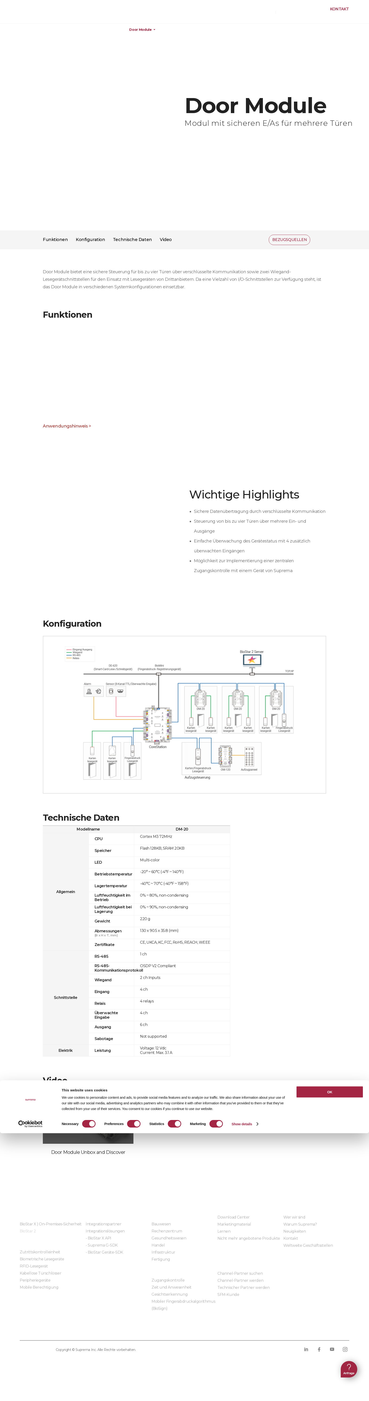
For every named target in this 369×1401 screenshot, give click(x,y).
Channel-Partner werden (240, 1280)
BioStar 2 (28, 1231)
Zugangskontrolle (168, 1280)
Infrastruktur (163, 1252)
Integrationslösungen (105, 1231)
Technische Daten (132, 239)
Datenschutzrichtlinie (44, 1331)
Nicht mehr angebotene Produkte (248, 1238)
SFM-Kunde (228, 1294)
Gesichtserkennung (170, 1294)
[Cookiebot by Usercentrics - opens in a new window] (30, 1391)
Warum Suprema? (300, 1224)
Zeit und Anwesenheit (172, 1287)
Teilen (319, 239)
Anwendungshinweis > (67, 426)
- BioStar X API (98, 1238)
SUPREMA (26, 13)
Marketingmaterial (234, 1224)
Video (166, 239)
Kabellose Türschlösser (40, 1273)
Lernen (224, 1231)
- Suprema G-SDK (102, 1245)
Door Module (140, 30)
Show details (242, 1392)
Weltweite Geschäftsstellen (308, 1245)
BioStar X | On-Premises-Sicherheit (50, 1224)
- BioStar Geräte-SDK (104, 1252)
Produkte (31, 30)
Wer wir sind (294, 1217)
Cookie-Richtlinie (96, 1331)
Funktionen (55, 239)
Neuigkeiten (294, 1231)
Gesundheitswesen (169, 1238)
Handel (158, 1245)
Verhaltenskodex (176, 1331)
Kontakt (339, 9)
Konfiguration (90, 239)
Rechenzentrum (167, 1231)
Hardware (65, 30)
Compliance (136, 1331)
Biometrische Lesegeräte (42, 1259)
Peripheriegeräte (104, 30)
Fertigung (161, 1259)
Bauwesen (161, 1224)
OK (329, 1360)
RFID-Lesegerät (34, 1266)
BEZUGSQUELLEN (258, 12)
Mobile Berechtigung (39, 1287)
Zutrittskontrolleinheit (40, 1252)
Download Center (233, 1217)
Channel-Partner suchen (240, 1273)
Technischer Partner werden (243, 1287)
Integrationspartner (103, 1224)
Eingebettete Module (105, 1265)
